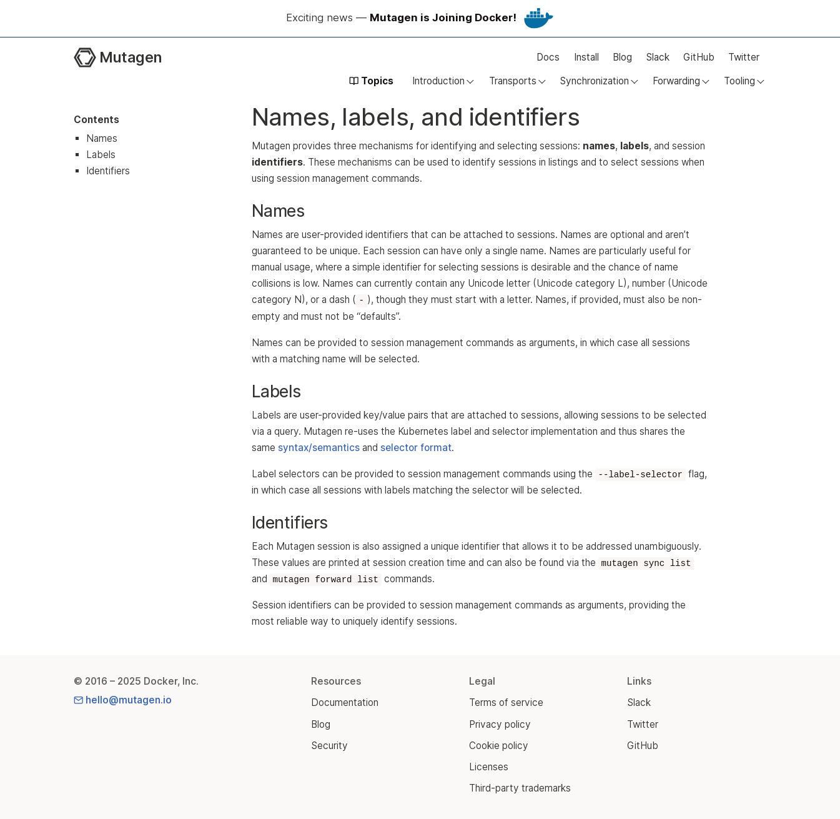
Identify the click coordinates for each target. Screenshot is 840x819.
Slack (658, 57)
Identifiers (108, 171)
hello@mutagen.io (123, 700)
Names (101, 138)
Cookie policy (498, 746)
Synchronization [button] (594, 81)
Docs (548, 57)
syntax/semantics (319, 448)
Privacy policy (500, 724)
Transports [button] (512, 81)
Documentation (344, 702)
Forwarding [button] (676, 81)
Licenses (488, 767)
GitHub (698, 57)
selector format (416, 448)
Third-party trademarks (520, 788)
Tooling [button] (739, 81)
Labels (101, 155)
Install (586, 57)
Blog (622, 57)
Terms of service (506, 702)
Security (329, 746)
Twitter (743, 57)
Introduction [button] (438, 81)
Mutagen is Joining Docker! (443, 17)
